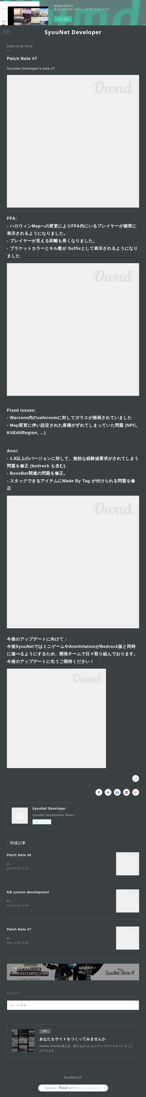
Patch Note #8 (19, 855)
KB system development (28, 892)
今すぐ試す (63, 19)
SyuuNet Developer (73, 32)
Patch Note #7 (19, 930)
